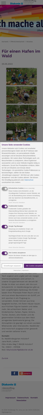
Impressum (25, 270)
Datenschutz (28, 180)
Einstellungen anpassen (12, 266)
